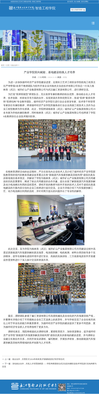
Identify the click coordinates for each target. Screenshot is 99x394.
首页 (2, 65)
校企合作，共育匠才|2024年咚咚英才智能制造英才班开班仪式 (38, 359)
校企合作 (14, 65)
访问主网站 (84, 1)
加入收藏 (77, 1)
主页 (7, 65)
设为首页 (70, 1)
